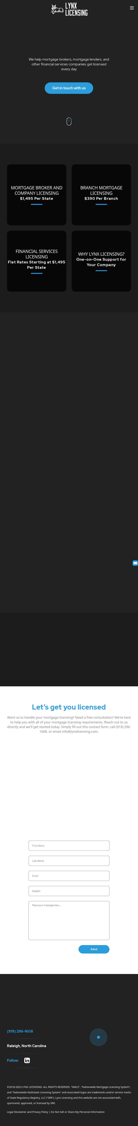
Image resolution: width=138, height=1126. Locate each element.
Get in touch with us (69, 88)
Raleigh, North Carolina (26, 1046)
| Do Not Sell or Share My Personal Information (77, 1112)
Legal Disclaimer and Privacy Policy (27, 1112)
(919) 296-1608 (11, 47)
